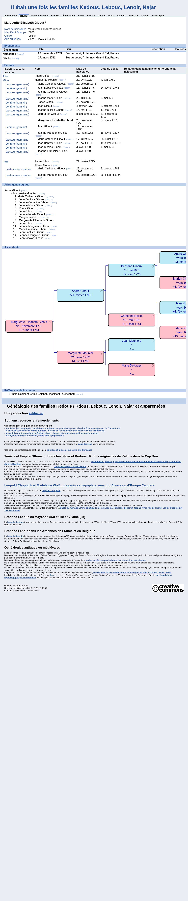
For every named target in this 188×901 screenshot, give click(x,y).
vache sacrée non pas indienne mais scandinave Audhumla (116, 560)
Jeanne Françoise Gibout (38, 235)
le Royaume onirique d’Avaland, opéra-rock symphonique (35, 435)
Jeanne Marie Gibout (54, 98)
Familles (55, 15)
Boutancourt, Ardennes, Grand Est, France (92, 53)
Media (111, 15)
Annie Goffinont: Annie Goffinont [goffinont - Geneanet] (47, 394)
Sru (52, 575)
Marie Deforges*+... (132, 369)
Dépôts (101, 15)
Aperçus (121, 15)
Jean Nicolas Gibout (54, 147)
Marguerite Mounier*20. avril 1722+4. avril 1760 (80, 357)
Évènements (69, 15)
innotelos (10, 428)
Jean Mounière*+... (131, 344)
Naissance (13, 54)
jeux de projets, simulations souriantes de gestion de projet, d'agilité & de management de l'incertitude (68, 428)
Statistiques (158, 15)
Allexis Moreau (48, 165)
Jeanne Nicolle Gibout (55, 109)
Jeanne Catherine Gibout (38, 202)
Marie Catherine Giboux (56, 83)
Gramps (19, 585)
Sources (90, 15)
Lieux (81, 15)
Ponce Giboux (50, 102)
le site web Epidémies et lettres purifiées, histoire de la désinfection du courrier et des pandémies (55, 430)
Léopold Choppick (51, 490)
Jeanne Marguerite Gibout (38, 226)
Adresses (133, 15)
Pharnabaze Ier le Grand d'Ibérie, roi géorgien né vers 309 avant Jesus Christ (132, 572)
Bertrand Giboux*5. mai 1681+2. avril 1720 (131, 270)
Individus (24, 16)
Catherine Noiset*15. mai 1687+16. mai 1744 (132, 320)
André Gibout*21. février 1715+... (80, 295)
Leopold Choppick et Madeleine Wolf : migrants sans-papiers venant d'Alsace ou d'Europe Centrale (79, 485)
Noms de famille (39, 15)
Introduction (10, 15)
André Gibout (47, 75)
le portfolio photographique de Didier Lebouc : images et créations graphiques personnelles (52, 433)
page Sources (85, 444)
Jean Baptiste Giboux (54, 87)
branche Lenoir (15, 536)
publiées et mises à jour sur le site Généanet (69, 450)
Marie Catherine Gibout (56, 139)
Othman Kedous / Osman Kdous (70, 466)
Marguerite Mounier (50, 79)
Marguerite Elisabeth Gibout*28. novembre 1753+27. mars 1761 (29, 326)
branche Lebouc (15, 522)
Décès (11, 58)
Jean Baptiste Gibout (54, 143)
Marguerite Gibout (52, 113)
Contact (145, 15)
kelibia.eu (36, 413)
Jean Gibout (49, 106)
